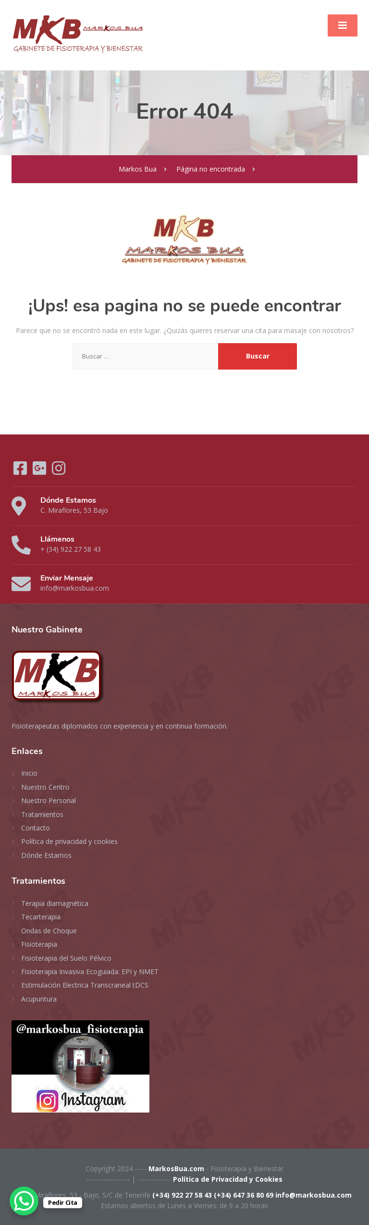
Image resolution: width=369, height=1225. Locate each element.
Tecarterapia (41, 916)
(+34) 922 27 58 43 (182, 1195)
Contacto (35, 827)
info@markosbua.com (313, 1195)
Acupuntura (39, 998)
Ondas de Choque (49, 930)
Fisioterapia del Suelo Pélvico (66, 958)
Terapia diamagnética (54, 903)
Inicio (29, 773)
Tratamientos (42, 814)
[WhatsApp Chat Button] (24, 1201)
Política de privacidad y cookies (69, 841)
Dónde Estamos (46, 855)
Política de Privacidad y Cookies (228, 1179)
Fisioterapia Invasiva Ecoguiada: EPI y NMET (90, 971)
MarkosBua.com (176, 1168)
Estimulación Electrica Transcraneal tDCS (84, 985)
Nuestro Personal (48, 800)
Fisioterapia (39, 944)
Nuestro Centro (45, 787)
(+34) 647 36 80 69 (243, 1195)
